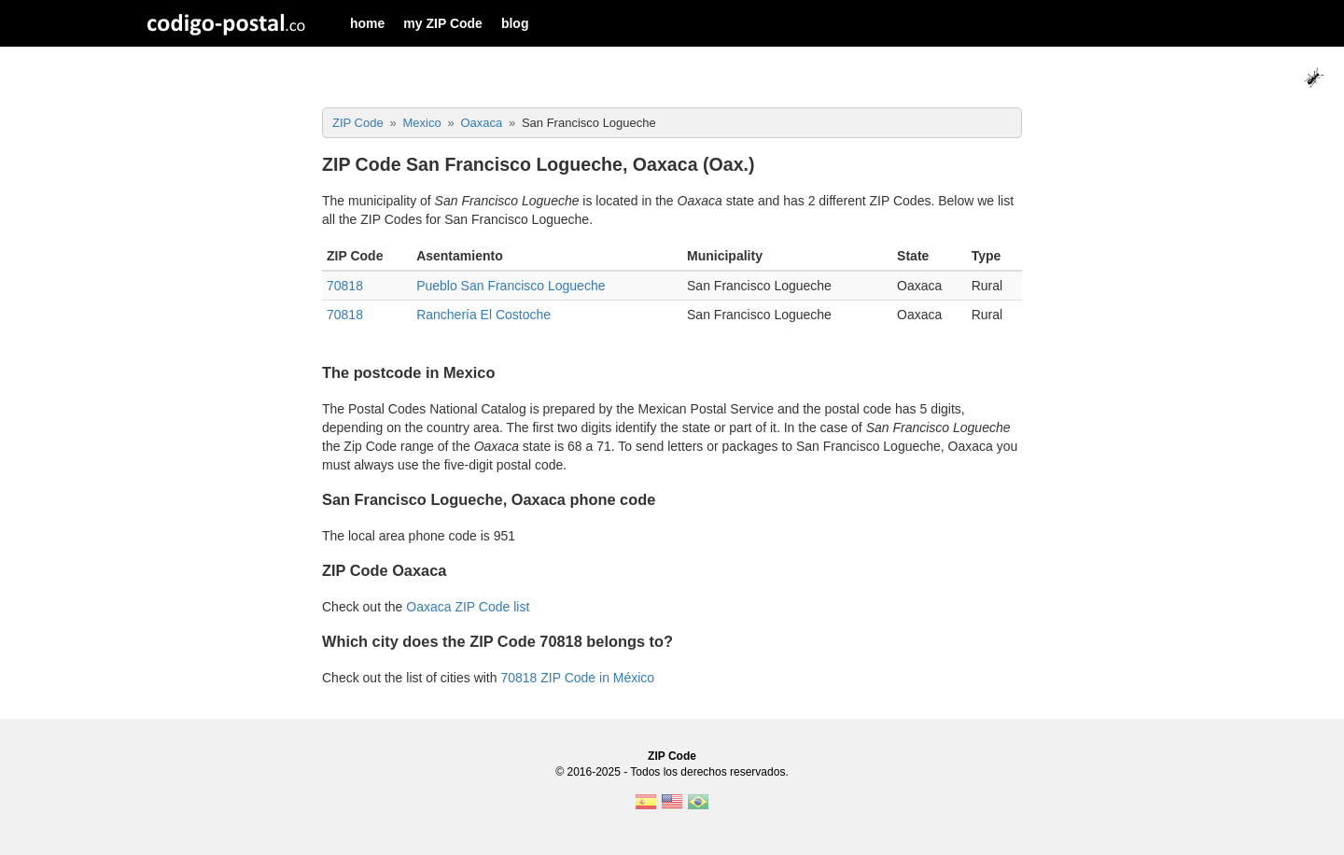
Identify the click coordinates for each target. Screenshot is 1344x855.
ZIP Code (672, 756)
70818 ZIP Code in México (577, 677)
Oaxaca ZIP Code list (467, 606)
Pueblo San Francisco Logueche (510, 285)
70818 (345, 285)
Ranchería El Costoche (483, 314)
